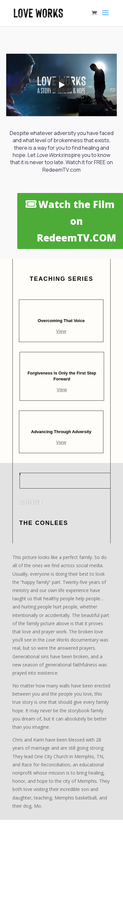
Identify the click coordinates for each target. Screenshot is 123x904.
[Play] (61, 85)
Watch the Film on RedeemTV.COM (76, 221)
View (61, 331)
